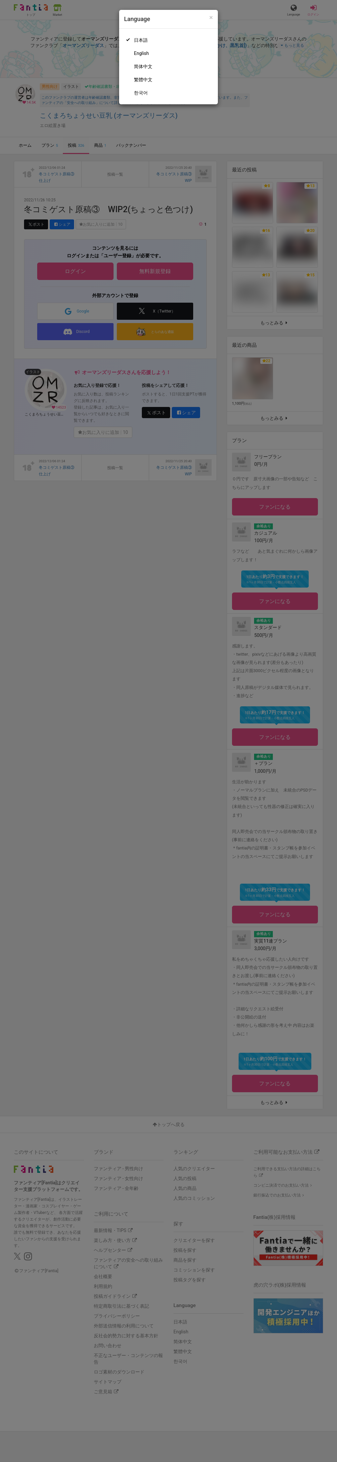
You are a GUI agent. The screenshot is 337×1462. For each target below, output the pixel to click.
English (141, 53)
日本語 (141, 40)
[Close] (211, 17)
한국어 (141, 92)
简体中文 (143, 66)
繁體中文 (143, 79)
